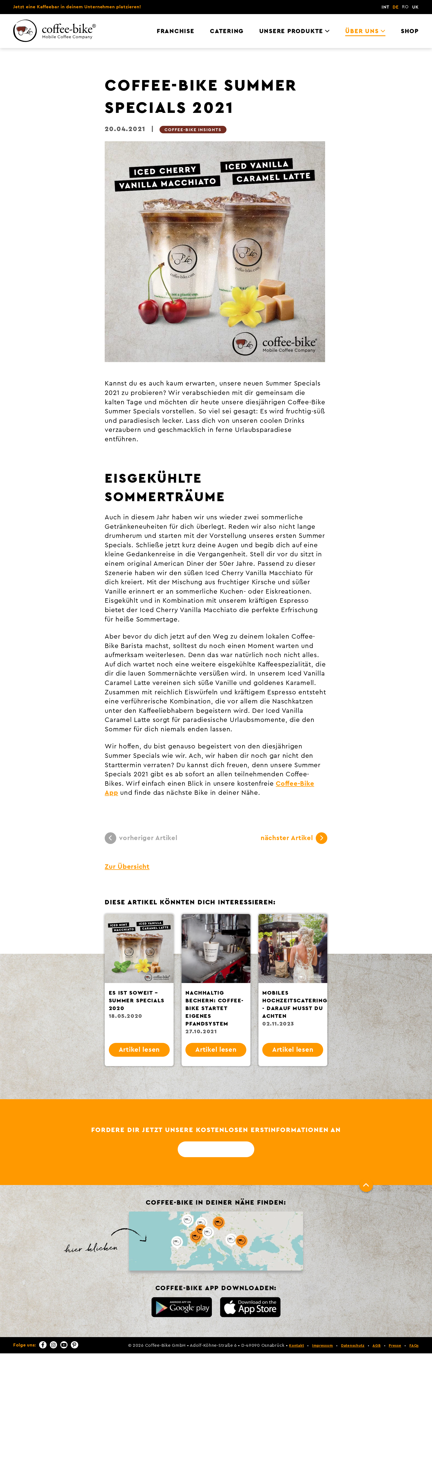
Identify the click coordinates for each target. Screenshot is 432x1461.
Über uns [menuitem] (362, 31)
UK (415, 7)
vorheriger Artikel (141, 838)
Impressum (322, 1346)
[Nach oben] (366, 1185)
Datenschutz (352, 1346)
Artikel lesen (139, 1049)
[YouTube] (64, 1344)
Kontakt (296, 1346)
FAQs (414, 1346)
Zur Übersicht (127, 867)
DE (396, 7)
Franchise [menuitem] (176, 31)
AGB (376, 1346)
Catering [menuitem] (227, 31)
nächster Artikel (294, 838)
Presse (395, 1346)
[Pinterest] (74, 1344)
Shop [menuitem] (410, 31)
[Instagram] (53, 1344)
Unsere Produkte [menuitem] (291, 31)
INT (385, 7)
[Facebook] (42, 1344)
